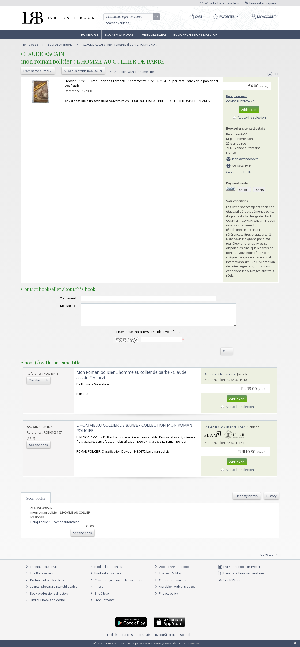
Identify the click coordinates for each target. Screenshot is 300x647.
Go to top (269, 559)
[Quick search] (130, 16)
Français (127, 639)
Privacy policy (166, 597)
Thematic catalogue (41, 570)
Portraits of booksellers (47, 584)
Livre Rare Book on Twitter (239, 570)
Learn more (195, 643)
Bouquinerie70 (236, 96)
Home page (89, 34)
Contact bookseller (239, 172)
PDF (273, 74)
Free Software (105, 604)
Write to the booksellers (219, 3)
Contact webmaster (170, 584)
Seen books (35, 502)
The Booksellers (153, 34)
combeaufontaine (240, 101)
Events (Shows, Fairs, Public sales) (51, 590)
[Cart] (195, 16)
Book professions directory (196, 34)
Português (144, 639)
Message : (58, 305)
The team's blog (167, 577)
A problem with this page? (174, 590)
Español (184, 639)
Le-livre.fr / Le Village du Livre (224, 431)
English (112, 639)
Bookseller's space (260, 3)
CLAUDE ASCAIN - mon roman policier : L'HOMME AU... (120, 44)
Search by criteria (117, 23)
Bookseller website (105, 577)
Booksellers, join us (105, 570)
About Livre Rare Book (175, 571)
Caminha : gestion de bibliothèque (119, 584)
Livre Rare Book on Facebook (241, 577)
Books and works (119, 34)
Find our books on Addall (45, 604)
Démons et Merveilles (219, 378)
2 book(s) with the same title (131, 72)
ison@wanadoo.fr (245, 159)
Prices (99, 591)
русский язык (165, 639)
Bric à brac (102, 597)
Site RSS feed (230, 584)
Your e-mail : (59, 298)
